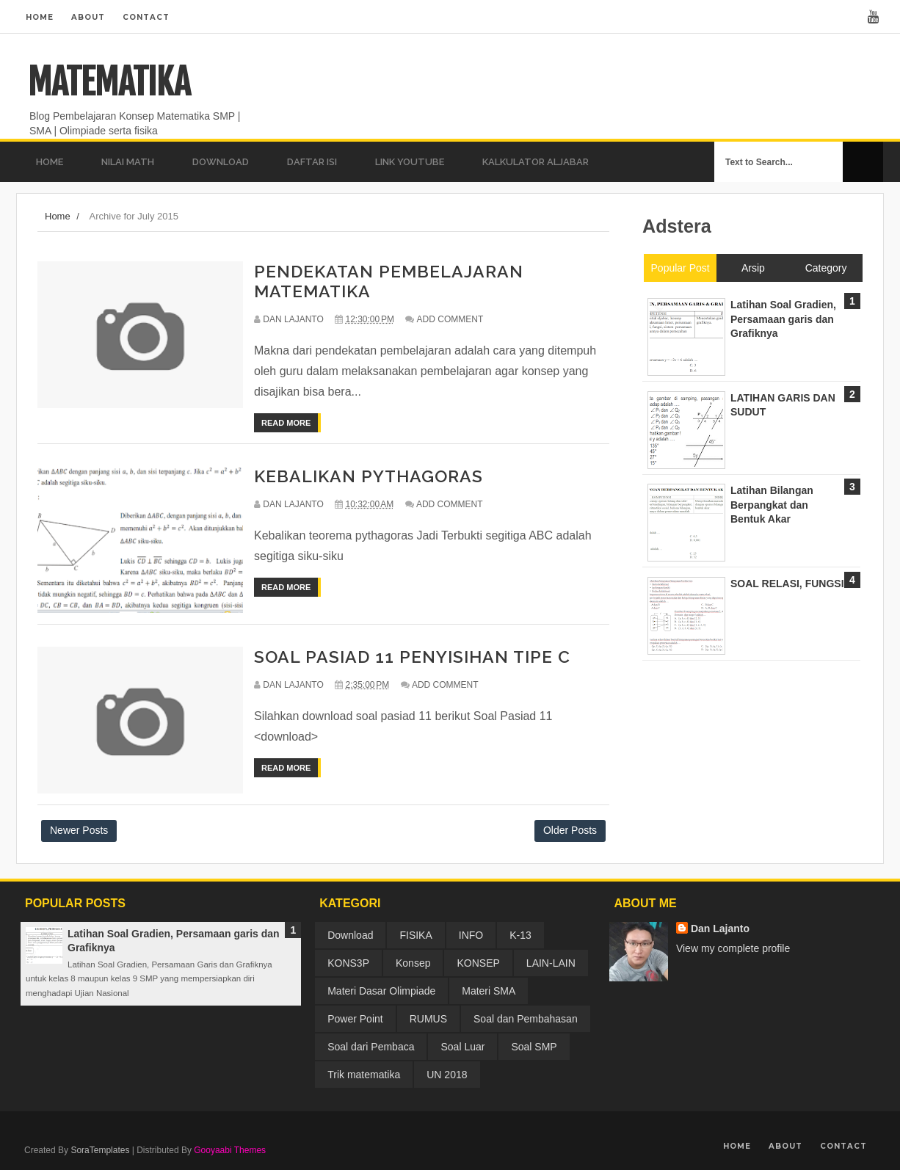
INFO (471, 935)
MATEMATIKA (109, 82)
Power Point (354, 1019)
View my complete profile (733, 948)
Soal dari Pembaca (370, 1047)
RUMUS (428, 1019)
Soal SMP (533, 1047)
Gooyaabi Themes (230, 1150)
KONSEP (478, 963)
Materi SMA (488, 991)
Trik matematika (363, 1074)
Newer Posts (79, 830)
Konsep (413, 963)
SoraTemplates (99, 1150)
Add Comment (450, 319)
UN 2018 (447, 1074)
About (88, 17)
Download (350, 935)
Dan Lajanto (720, 928)
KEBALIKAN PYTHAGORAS (368, 476)
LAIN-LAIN (551, 963)
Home (40, 17)
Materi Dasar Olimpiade (381, 991)
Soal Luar (462, 1047)
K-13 (520, 935)
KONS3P (348, 963)
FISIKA (415, 935)
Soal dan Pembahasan (525, 1019)
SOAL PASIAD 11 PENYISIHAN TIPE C (412, 656)
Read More (286, 422)
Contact (146, 17)
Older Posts (570, 830)
